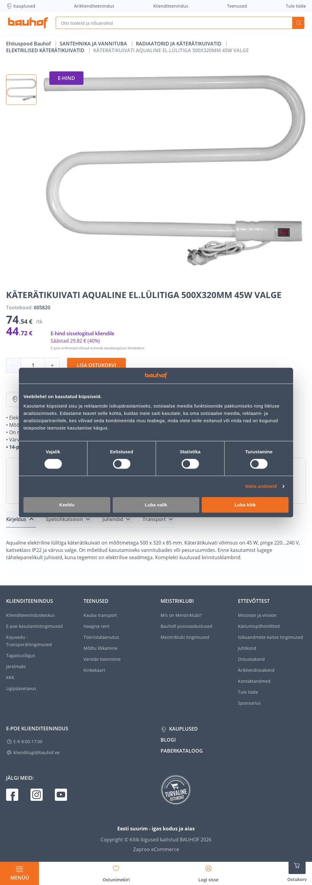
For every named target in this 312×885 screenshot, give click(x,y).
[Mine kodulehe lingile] (28, 23)
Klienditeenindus (170, 6)
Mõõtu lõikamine (100, 648)
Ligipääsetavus (21, 688)
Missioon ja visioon (257, 615)
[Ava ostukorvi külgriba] (297, 870)
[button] (21, 89)
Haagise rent (96, 626)
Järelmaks (16, 666)
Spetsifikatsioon (64, 519)
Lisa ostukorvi (96, 365)
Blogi (168, 739)
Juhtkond (247, 648)
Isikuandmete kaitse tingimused (270, 637)
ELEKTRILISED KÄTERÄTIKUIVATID (46, 50)
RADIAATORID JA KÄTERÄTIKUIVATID (179, 43)
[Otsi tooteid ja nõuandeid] (174, 23)
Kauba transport (100, 615)
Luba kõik (245, 504)
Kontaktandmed (254, 681)
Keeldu (66, 504)
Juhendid (112, 519)
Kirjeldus (16, 519)
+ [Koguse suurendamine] (52, 365)
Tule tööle (296, 6)
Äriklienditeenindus (94, 6)
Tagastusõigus (20, 655)
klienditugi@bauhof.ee (36, 752)
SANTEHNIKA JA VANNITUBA (94, 43)
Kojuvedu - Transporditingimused (29, 640)
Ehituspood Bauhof (29, 43)
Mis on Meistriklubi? (181, 615)
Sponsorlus (249, 703)
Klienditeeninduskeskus (30, 615)
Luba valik (156, 504)
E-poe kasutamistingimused (34, 626)
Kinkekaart (94, 670)
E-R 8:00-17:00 (27, 741)
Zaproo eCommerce (156, 849)
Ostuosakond (251, 659)
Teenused (237, 6)
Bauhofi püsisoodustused (186, 626)
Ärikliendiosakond (256, 670)
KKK (10, 677)
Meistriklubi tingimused (185, 637)
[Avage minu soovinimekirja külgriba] (116, 871)
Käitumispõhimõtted (259, 626)
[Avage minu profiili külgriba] (208, 871)
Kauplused (20, 6)
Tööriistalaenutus (101, 637)
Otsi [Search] (298, 23)
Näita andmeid (261, 486)
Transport (154, 519)
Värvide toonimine (102, 659)
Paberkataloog (182, 750)
